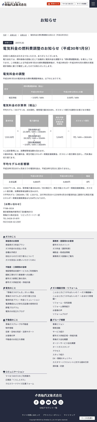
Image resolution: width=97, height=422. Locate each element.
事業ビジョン (58, 324)
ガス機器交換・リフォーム (65, 288)
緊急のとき (55, 4)
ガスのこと (11, 237)
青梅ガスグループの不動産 (17, 324)
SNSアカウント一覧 (48, 408)
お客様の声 (57, 310)
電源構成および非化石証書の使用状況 (22, 304)
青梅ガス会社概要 (60, 339)
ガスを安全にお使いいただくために (21, 260)
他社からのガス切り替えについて (20, 256)
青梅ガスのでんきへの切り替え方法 (21, 296)
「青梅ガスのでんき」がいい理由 (20, 292)
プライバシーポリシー (52, 415)
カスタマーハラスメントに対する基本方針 (71, 362)
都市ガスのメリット (61, 245)
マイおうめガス (68, 4)
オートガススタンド (61, 347)
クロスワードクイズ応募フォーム (20, 384)
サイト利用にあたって (31, 415)
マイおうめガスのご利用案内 (18, 376)
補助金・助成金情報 (61, 252)
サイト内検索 (82, 4)
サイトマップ (69, 415)
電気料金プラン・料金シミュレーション (23, 300)
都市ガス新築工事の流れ (16, 278)
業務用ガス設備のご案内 (63, 256)
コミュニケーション (15, 372)
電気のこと (11, 288)
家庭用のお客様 (12, 241)
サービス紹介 (58, 332)
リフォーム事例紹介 (61, 306)
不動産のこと (12, 320)
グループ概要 (59, 320)
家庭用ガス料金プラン (15, 245)
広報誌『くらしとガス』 (16, 380)
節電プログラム (12, 307)
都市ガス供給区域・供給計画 (18, 282)
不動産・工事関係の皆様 (16, 267)
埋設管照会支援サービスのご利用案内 (22, 271)
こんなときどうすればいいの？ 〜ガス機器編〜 (73, 292)
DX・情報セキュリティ (62, 358)
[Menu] (93, 4)
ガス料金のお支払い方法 (16, 248)
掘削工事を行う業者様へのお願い (20, 275)
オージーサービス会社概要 (64, 343)
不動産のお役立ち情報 (15, 339)
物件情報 (9, 328)
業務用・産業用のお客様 (63, 241)
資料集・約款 (58, 366)
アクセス (56, 351)
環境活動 (56, 328)
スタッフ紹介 (58, 355)
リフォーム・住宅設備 (62, 303)
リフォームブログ (60, 314)
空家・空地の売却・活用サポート (20, 332)
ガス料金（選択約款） (62, 248)
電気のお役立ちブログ (15, 311)
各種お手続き (11, 252)
